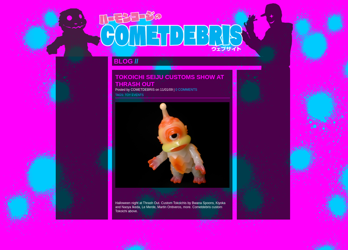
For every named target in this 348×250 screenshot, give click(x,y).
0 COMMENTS (186, 90)
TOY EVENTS (134, 94)
